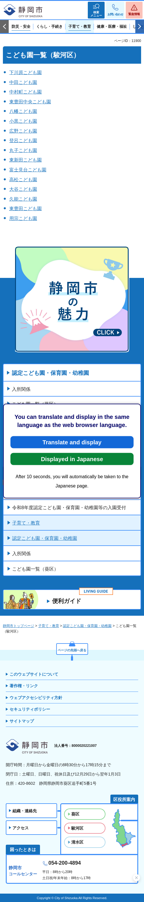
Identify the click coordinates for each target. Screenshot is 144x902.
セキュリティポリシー (30, 709)
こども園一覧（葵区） (35, 568)
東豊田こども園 (25, 208)
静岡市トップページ (18, 626)
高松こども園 (23, 179)
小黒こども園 (23, 121)
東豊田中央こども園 (30, 101)
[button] (96, 10)
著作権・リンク (24, 685)
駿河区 (77, 828)
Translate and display (72, 442)
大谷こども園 (23, 189)
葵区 (75, 814)
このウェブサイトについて (34, 674)
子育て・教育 (26, 522)
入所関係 (21, 389)
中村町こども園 (25, 91)
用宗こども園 (23, 218)
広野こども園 (23, 131)
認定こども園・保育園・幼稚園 (50, 373)
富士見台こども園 (27, 169)
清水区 (77, 842)
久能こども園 (23, 199)
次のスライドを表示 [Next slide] (139, 26)
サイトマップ (22, 721)
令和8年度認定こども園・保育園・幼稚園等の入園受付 (69, 507)
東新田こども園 (25, 159)
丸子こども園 (23, 150)
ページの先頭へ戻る (72, 650)
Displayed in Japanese (72, 459)
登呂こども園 (23, 140)
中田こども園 (23, 82)
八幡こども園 (23, 111)
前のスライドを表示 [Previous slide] (4, 26)
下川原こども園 (25, 72)
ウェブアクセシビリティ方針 (36, 697)
